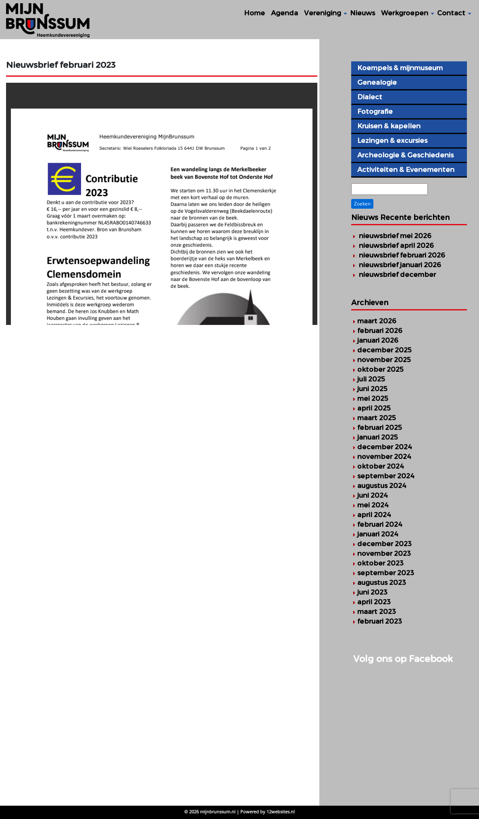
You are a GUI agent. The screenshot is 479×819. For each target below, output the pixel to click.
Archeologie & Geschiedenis (405, 155)
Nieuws (362, 13)
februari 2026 (379, 331)
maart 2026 (376, 321)
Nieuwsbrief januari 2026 (400, 265)
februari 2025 (379, 427)
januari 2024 (377, 534)
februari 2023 (379, 621)
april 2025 (374, 408)
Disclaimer (193, 700)
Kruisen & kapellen (389, 126)
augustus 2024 (381, 486)
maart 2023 (376, 611)
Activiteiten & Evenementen (405, 169)
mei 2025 (372, 398)
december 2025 (384, 350)
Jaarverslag (195, 691)
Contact (451, 13)
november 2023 (384, 553)
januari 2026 (377, 340)
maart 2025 (376, 418)
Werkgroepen (404, 13)
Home (254, 13)
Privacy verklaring (205, 672)
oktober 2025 (380, 369)
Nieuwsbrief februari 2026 (402, 255)
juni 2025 (372, 389)
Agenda (284, 13)
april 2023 (374, 602)
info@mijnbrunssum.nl (62, 719)
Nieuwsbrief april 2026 (396, 245)
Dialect (369, 97)
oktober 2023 (380, 563)
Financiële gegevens (209, 681)
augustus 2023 (381, 582)
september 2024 (385, 476)
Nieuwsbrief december (397, 274)
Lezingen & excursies (392, 140)
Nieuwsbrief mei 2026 (395, 236)
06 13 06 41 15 (40, 709)
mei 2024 (373, 505)
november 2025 (384, 360)
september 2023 (385, 573)
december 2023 (384, 544)
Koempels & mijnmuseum (400, 68)
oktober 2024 (380, 466)
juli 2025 (371, 379)
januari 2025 (377, 437)
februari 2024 (379, 524)
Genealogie (377, 82)
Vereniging (322, 13)
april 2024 (374, 515)
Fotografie (375, 111)
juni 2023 (372, 592)
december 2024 (384, 447)
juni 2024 (372, 495)
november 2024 (384, 456)
